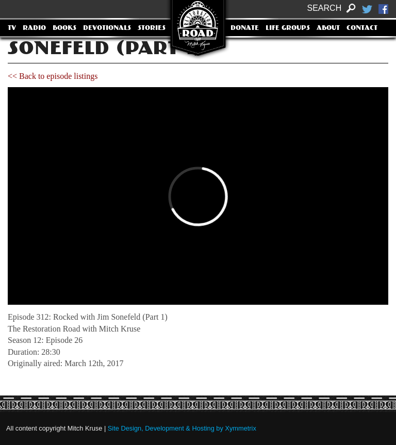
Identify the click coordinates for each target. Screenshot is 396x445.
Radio (34, 28)
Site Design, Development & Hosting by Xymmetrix (182, 428)
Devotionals (107, 28)
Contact (361, 28)
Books (64, 28)
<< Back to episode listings (52, 76)
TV (12, 28)
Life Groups (288, 28)
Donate (244, 28)
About (328, 28)
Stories (152, 28)
